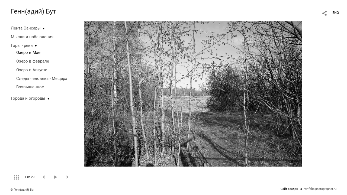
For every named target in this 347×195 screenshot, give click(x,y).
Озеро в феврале (32, 61)
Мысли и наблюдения (32, 36)
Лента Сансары (26, 28)
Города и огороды (28, 98)
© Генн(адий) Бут (22, 189)
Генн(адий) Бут (33, 11)
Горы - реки (22, 45)
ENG (335, 13)
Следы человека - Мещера (41, 78)
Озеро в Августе (31, 69)
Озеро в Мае (28, 52)
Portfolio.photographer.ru (319, 189)
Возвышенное (30, 86)
